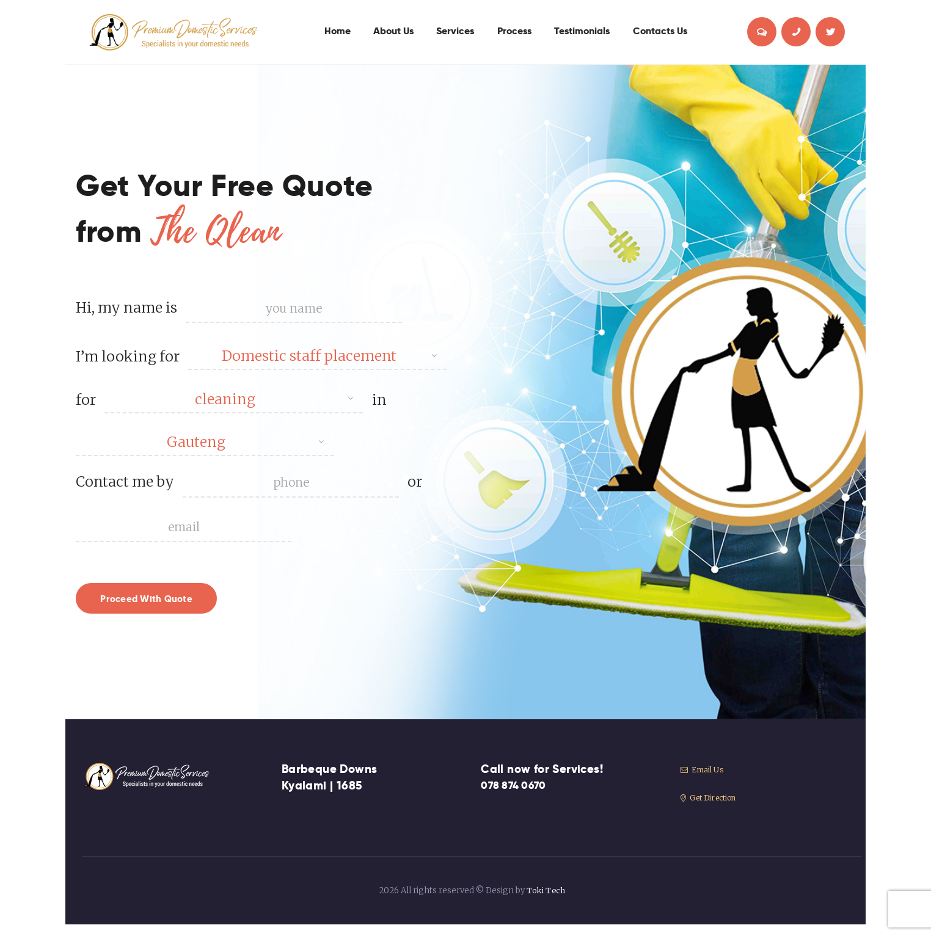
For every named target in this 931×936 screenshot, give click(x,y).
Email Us (703, 782)
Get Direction (711, 809)
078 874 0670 (517, 798)
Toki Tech (546, 903)
